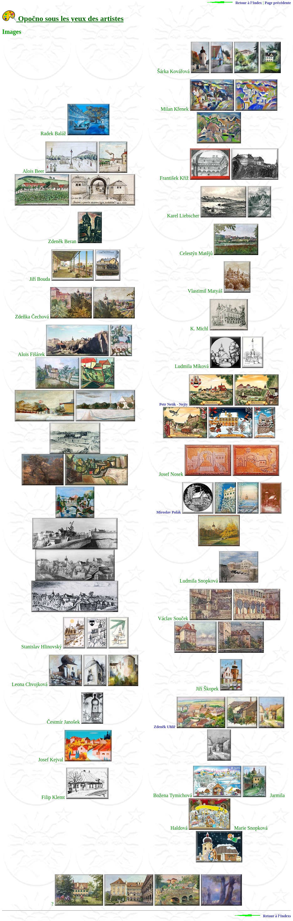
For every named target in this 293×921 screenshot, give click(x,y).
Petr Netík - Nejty (173, 404)
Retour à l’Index (231, 3)
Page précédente (278, 3)
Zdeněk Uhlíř (164, 727)
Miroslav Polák (168, 512)
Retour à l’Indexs (259, 916)
